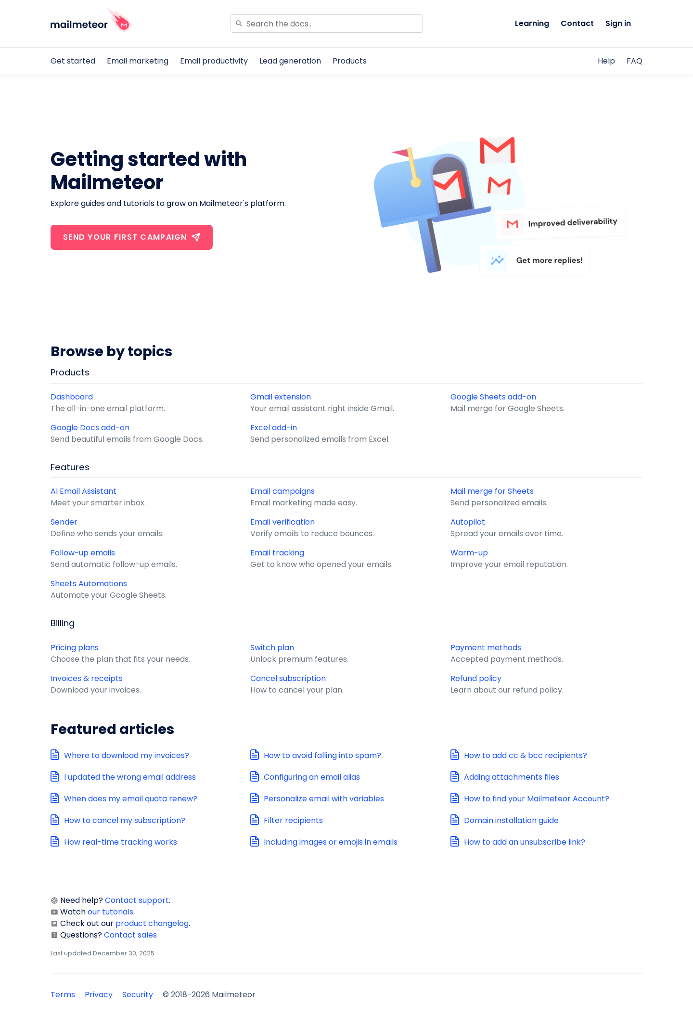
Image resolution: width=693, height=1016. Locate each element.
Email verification (282, 521)
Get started (73, 60)
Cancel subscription (288, 678)
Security (137, 994)
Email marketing (137, 60)
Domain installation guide (511, 820)
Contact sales (130, 934)
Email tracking (277, 552)
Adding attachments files (511, 777)
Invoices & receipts (87, 678)
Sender (64, 521)
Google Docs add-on (90, 427)
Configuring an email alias (312, 777)
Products (350, 60)
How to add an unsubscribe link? (524, 842)
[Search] (327, 23)
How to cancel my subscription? (124, 820)
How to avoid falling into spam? (322, 755)
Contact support (137, 900)
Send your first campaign (131, 237)
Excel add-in (273, 427)
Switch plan (272, 647)
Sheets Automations (89, 583)
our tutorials (110, 911)
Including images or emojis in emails (331, 842)
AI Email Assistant (83, 491)
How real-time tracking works (120, 842)
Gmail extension (280, 396)
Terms (63, 994)
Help (606, 60)
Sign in (618, 23)
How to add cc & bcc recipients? (525, 755)
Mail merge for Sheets (492, 491)
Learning (532, 23)
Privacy (99, 994)
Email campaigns (282, 491)
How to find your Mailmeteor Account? (536, 798)
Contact (577, 23)
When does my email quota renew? (130, 798)
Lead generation (290, 60)
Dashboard (72, 396)
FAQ (634, 60)
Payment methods (485, 647)
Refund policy (475, 678)
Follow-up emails (83, 552)
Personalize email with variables (324, 798)
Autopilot (467, 521)
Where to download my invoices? (126, 755)
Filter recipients (293, 820)
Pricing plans (75, 647)
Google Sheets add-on (493, 396)
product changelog (152, 923)
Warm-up (469, 552)
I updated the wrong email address (130, 777)
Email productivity (214, 60)
